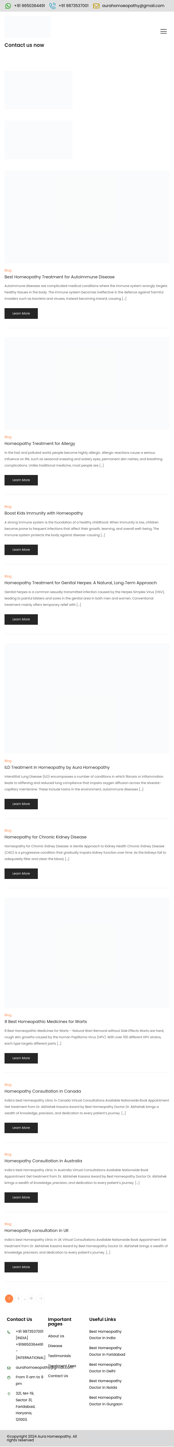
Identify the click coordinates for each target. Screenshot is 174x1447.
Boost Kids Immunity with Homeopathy (44, 513)
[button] (163, 32)
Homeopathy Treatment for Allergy (40, 444)
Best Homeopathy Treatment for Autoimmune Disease (60, 277)
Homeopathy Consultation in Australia (43, 1161)
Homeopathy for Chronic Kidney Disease (46, 837)
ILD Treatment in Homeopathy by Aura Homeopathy (57, 767)
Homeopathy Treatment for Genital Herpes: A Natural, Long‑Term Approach (81, 583)
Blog (8, 270)
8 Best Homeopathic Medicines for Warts (46, 1022)
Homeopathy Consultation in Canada (43, 1091)
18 (32, 1299)
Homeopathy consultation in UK (37, 1231)
